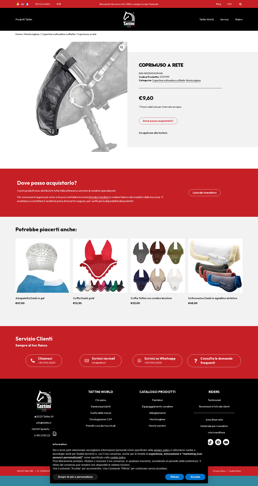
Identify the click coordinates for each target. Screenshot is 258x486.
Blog (218, 3)
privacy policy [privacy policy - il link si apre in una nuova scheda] (162, 450)
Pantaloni (157, 400)
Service (224, 19)
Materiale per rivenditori (214, 426)
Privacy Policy (219, 471)
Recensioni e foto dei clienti (214, 406)
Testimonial (214, 400)
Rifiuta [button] (174, 476)
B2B (59, 3)
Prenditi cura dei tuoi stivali (101, 425)
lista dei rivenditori (99, 197)
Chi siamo (100, 400)
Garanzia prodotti (101, 406)
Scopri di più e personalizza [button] (75, 476)
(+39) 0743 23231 (44, 435)
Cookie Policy (235, 471)
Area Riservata (214, 419)
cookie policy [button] (117, 457)
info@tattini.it (43, 422)
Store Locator (42, 3)
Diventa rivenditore (214, 432)
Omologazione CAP (100, 419)
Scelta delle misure (100, 413)
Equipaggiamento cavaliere (157, 406)
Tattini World (206, 19)
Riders (239, 19)
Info (230, 3)
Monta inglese (31, 34)
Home (18, 34)
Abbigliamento (157, 413)
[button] (240, 4)
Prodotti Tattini (23, 19)
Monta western (157, 425)
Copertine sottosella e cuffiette (58, 34)
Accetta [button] (195, 476)
